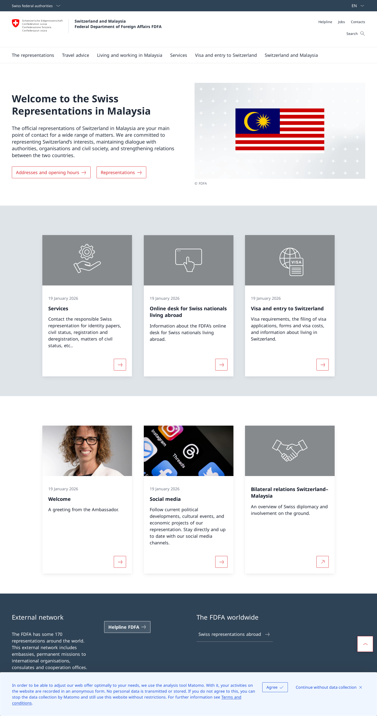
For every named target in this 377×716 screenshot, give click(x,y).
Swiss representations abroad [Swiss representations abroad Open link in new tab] (234, 634)
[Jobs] (341, 21)
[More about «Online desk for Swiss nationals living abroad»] (221, 365)
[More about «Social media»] (221, 562)
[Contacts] (358, 21)
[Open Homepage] (87, 29)
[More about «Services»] (120, 365)
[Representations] (121, 172)
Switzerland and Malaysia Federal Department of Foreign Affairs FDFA (118, 23)
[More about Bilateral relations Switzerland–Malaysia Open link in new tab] (323, 562)
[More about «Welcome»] (120, 562)
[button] (33, 55)
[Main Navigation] (184, 55)
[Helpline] (325, 21)
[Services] (178, 55)
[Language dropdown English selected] (356, 5)
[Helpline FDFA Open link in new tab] (127, 627)
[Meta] (341, 21)
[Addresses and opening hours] (51, 172)
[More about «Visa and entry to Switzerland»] (323, 365)
